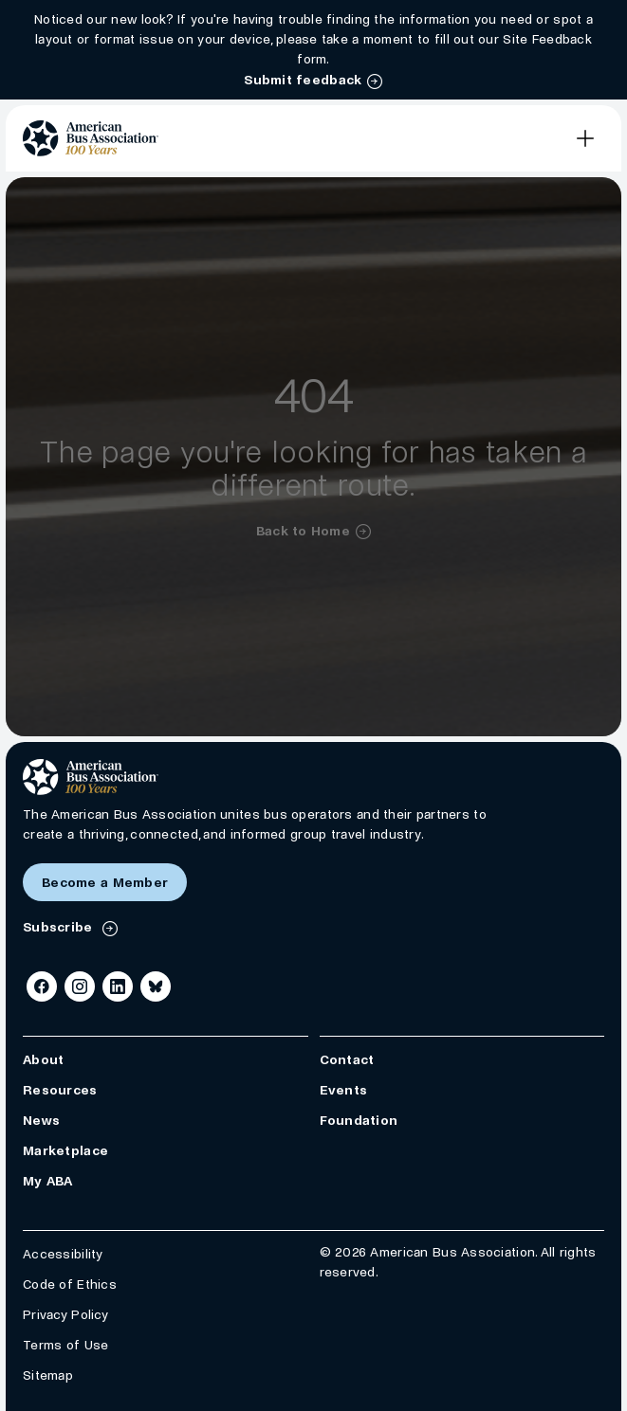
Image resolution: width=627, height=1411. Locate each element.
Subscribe (60, 927)
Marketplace (65, 1152)
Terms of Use (65, 1346)
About (43, 1061)
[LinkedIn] (117, 986)
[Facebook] (42, 986)
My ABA (48, 1182)
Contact (347, 1061)
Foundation (359, 1121)
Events (344, 1091)
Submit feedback (302, 80)
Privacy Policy (65, 1316)
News (41, 1121)
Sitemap (48, 1376)
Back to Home (303, 531)
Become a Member (105, 883)
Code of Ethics (70, 1285)
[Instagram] (80, 986)
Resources (60, 1091)
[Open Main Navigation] (585, 138)
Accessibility (63, 1255)
